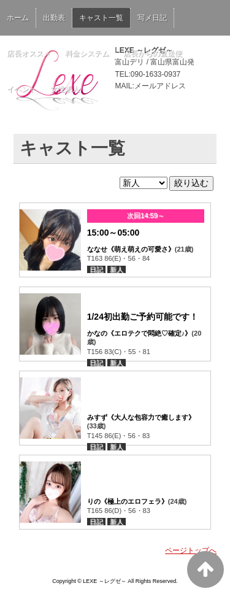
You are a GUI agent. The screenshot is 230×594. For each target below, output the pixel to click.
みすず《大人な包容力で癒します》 (141, 417)
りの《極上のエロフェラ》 (127, 501)
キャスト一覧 (101, 18)
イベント (21, 89)
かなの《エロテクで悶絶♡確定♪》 (139, 333)
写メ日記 (152, 18)
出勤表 (54, 18)
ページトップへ (191, 550)
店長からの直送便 (152, 53)
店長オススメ (29, 53)
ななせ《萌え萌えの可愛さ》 (131, 249)
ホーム (18, 18)
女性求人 (65, 89)
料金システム (87, 53)
